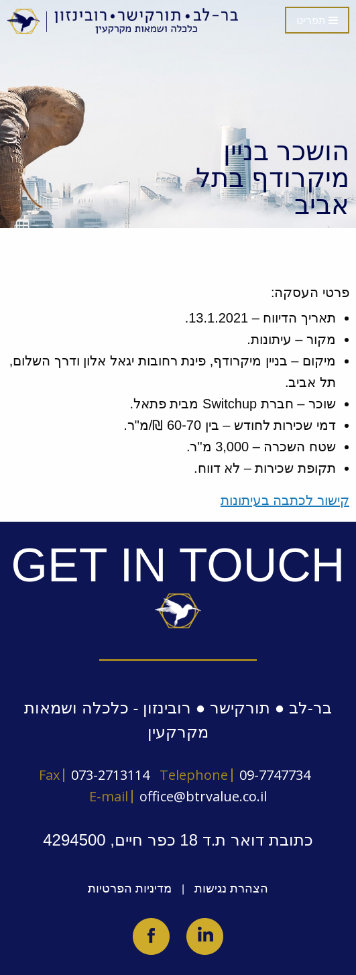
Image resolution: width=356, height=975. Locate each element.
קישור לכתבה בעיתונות (285, 500)
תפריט (317, 20)
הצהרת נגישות (231, 888)
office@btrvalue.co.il (203, 796)
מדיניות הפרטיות (130, 888)
